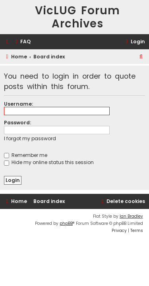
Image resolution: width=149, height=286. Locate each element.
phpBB (66, 223)
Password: (17, 122)
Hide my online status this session (49, 162)
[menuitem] (22, 42)
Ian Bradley (131, 216)
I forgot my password (30, 138)
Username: (18, 103)
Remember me (25, 155)
